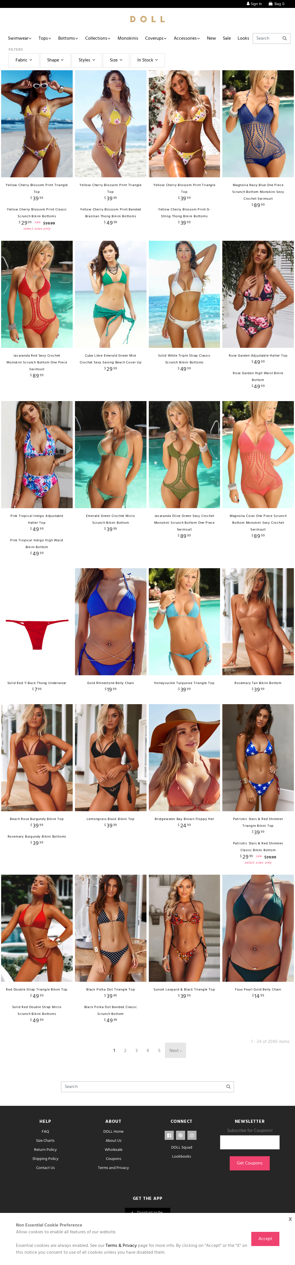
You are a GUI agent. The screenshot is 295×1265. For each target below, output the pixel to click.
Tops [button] (43, 38)
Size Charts (45, 1141)
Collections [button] (96, 38)
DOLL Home (113, 1131)
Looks (243, 38)
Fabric (25, 60)
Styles (88, 60)
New (211, 38)
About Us (114, 1141)
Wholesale (113, 1150)
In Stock (148, 60)
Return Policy (45, 1150)
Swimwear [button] (18, 38)
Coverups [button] (154, 38)
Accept (265, 1239)
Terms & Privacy (121, 1245)
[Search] (271, 38)
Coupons (113, 1159)
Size (117, 60)
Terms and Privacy (113, 1168)
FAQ (45, 1131)
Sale (227, 38)
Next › (175, 1051)
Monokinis (128, 38)
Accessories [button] (185, 38)
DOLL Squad (181, 1147)
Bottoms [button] (66, 38)
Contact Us (45, 1168)
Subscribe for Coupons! (250, 1130)
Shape (56, 60)
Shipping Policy (45, 1159)
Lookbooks (181, 1156)
